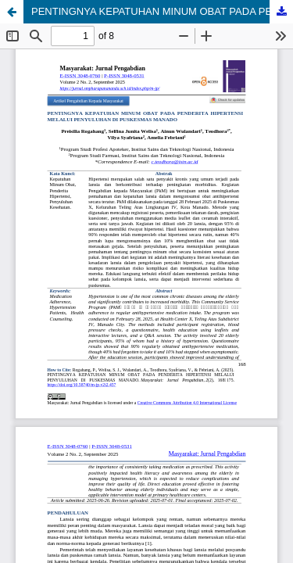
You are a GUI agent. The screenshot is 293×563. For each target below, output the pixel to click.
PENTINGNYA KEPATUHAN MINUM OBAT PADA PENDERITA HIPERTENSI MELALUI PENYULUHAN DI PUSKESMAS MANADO (162, 11)
